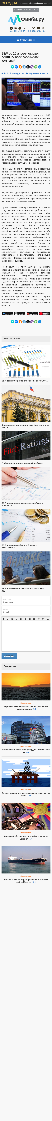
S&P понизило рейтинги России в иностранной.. (19, 546)
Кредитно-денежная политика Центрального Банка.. (25, 426)
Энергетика (26, 703)
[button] (4, 618)
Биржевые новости (38, 73)
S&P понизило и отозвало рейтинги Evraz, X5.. (24, 589)
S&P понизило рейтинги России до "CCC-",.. (25, 381)
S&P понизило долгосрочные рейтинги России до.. (22, 504)
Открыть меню (26, 39)
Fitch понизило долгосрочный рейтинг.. (23, 463)
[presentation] (4, 618)
